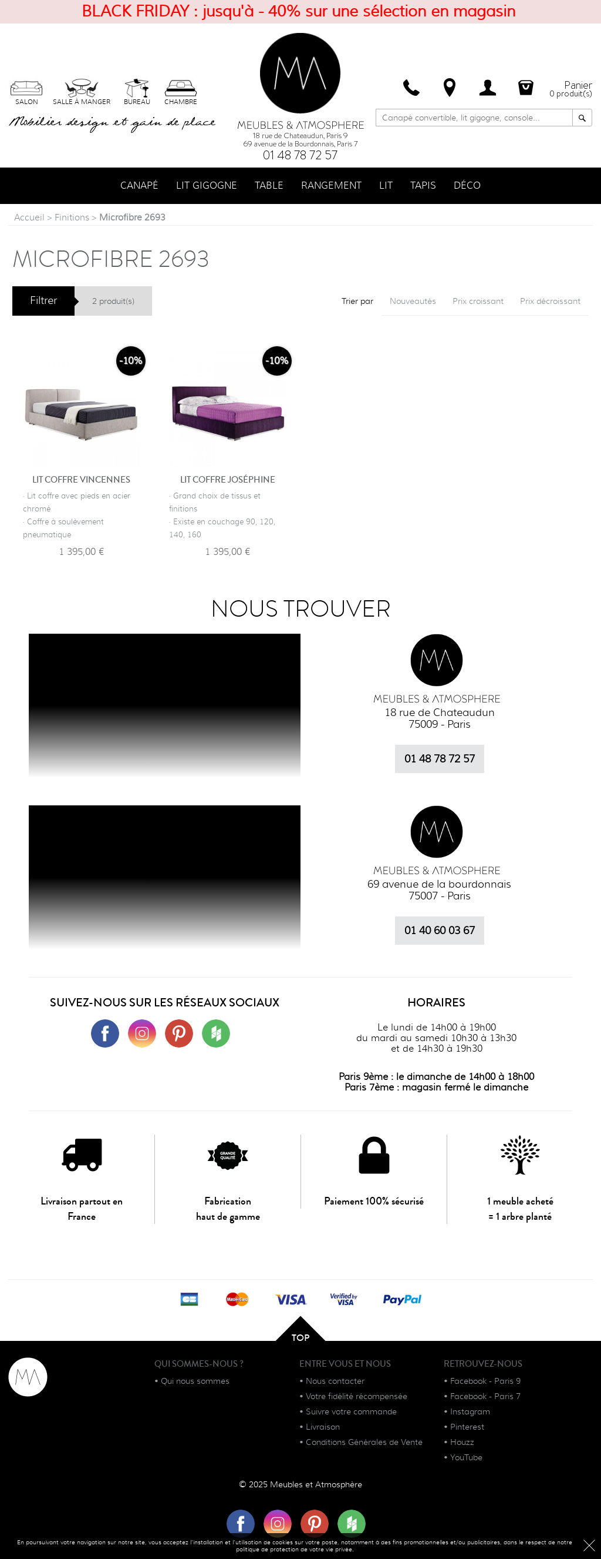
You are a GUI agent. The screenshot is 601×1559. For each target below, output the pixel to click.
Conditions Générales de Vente (364, 1442)
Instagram (470, 1411)
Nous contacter (335, 1381)
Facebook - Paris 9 (485, 1381)
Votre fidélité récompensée (356, 1396)
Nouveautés (413, 301)
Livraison (323, 1426)
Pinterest (467, 1426)
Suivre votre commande (351, 1411)
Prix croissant (478, 301)
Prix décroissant (550, 301)
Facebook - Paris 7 (485, 1396)
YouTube (466, 1457)
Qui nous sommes (195, 1381)
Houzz (462, 1442)
